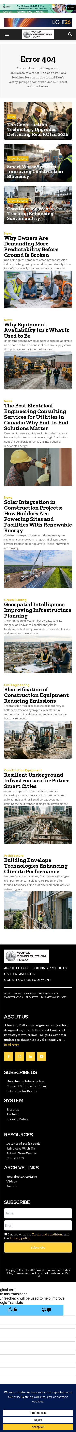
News (11, 116)
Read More (11, 1044)
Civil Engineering (16, 685)
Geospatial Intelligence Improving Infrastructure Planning (37, 610)
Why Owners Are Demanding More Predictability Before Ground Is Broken (31, 246)
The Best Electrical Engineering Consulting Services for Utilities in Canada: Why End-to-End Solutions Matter (36, 417)
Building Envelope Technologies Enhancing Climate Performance (36, 866)
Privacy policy (20, 1238)
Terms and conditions (47, 1234)
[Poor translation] (46, 1310)
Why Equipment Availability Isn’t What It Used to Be (36, 330)
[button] (6, 34)
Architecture (14, 855)
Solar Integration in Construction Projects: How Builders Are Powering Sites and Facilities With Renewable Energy (38, 516)
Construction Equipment (23, 770)
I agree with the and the (36, 1236)
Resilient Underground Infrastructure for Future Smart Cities (37, 780)
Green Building (17, 158)
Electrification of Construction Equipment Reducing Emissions (36, 695)
